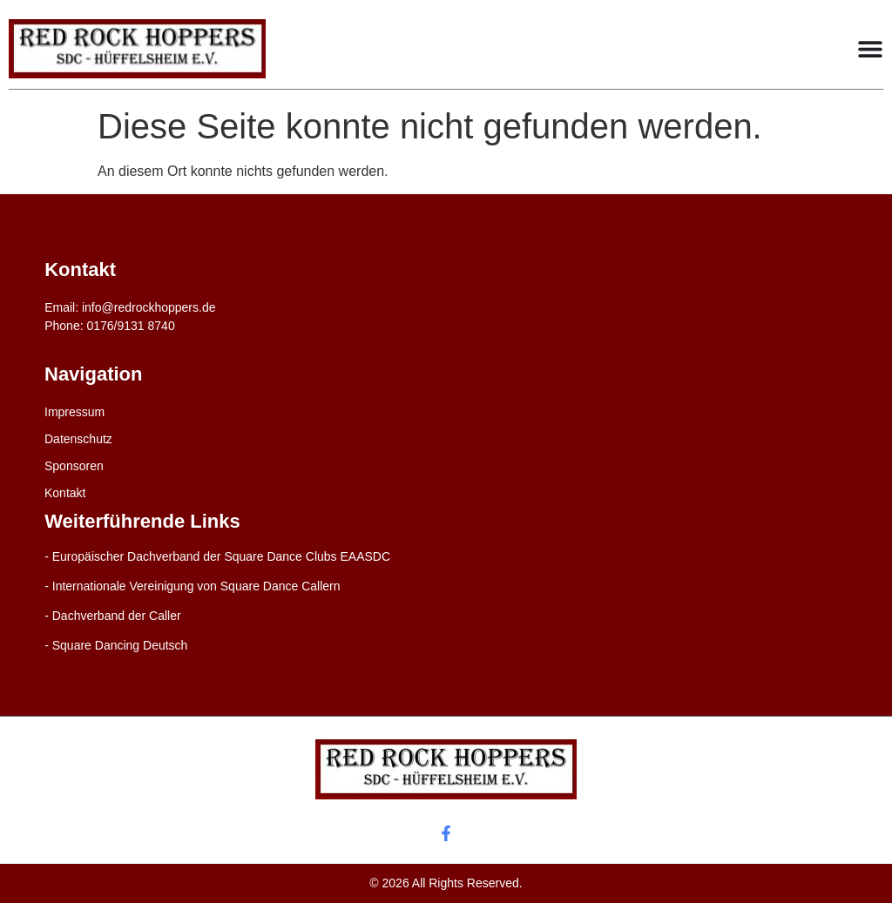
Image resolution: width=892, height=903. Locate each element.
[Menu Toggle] (870, 49)
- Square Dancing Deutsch (115, 645)
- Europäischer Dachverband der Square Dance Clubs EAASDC (217, 556)
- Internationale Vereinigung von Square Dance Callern (192, 586)
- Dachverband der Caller (112, 616)
